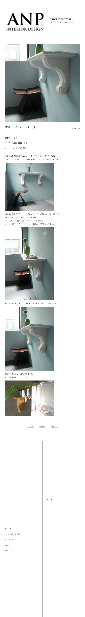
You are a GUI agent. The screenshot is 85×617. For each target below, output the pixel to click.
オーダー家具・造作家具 (12, 534)
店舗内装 (7, 545)
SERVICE (51, 499)
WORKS (42, 426)
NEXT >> (54, 426)
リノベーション (9, 540)
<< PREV (30, 426)
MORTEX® (8, 551)
